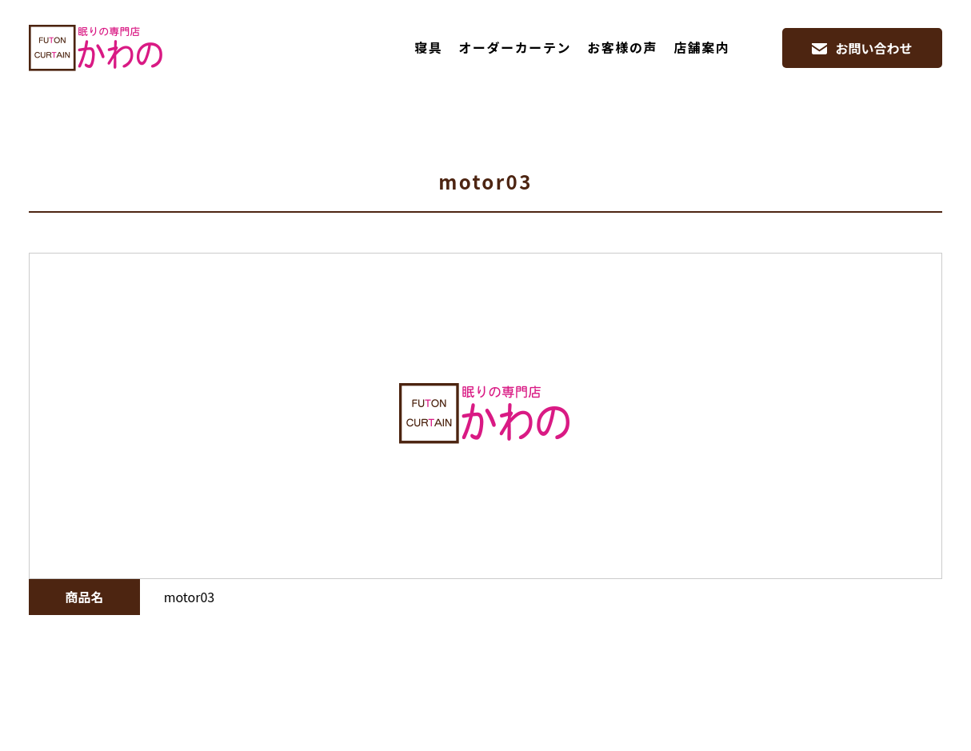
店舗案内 (701, 47)
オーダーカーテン (514, 47)
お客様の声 (622, 47)
